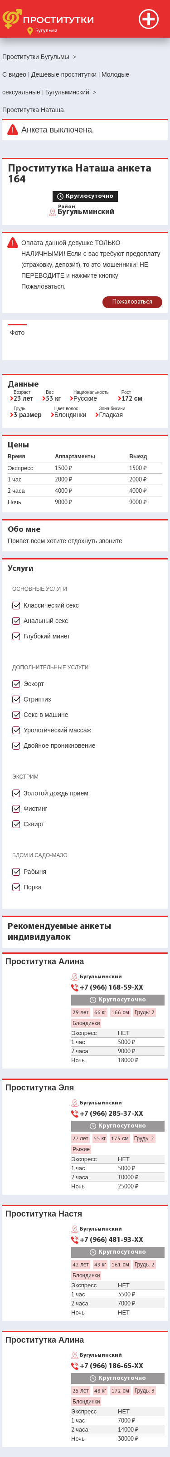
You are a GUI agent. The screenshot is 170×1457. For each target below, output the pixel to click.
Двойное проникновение (59, 745)
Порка (33, 887)
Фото (17, 333)
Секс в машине (46, 715)
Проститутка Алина (44, 961)
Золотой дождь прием (56, 793)
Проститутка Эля (39, 1087)
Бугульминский (86, 211)
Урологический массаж (57, 730)
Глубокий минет (47, 636)
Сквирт (34, 824)
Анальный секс (46, 621)
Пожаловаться (132, 302)
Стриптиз (37, 699)
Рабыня (35, 872)
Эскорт (34, 684)
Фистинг (36, 809)
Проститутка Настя (43, 1213)
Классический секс (51, 605)
